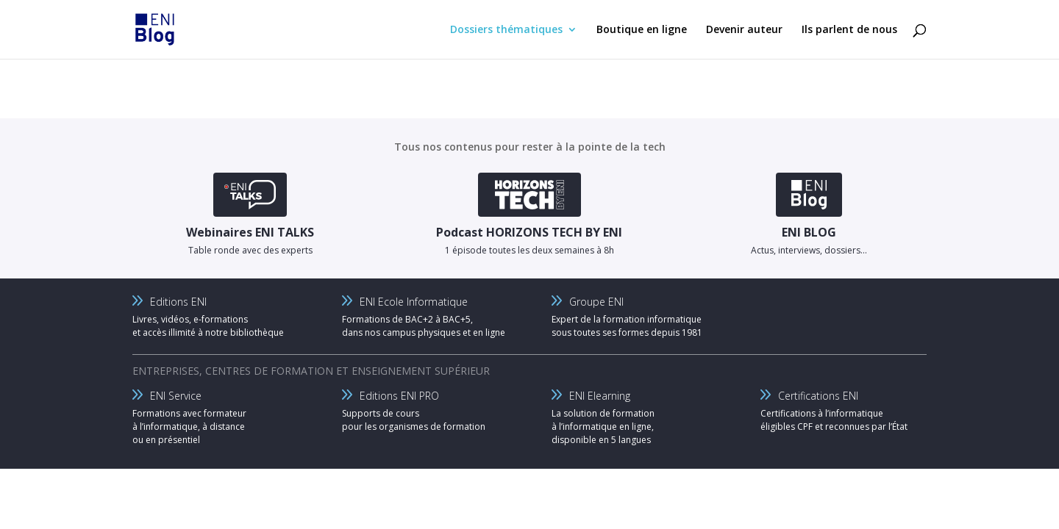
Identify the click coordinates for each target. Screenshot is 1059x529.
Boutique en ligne (641, 30)
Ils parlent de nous (849, 30)
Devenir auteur (744, 30)
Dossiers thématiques (506, 30)
